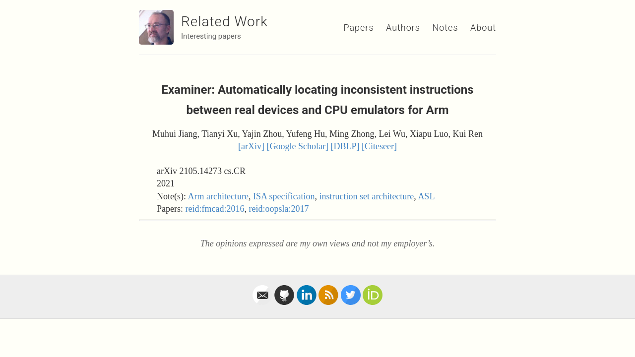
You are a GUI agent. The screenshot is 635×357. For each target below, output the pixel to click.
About (483, 27)
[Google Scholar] (297, 146)
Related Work (224, 21)
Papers (358, 27)
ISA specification (284, 196)
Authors (403, 27)
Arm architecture (218, 196)
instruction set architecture (366, 196)
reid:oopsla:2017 (279, 209)
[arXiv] (251, 146)
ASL (426, 196)
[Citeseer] (379, 146)
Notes (445, 27)
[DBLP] (344, 146)
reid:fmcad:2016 (215, 209)
